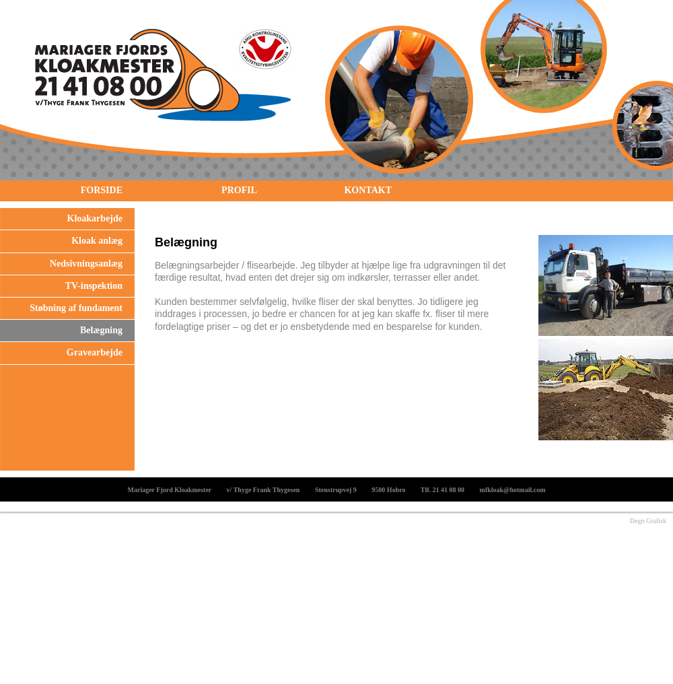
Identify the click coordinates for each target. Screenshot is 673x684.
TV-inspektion (93, 286)
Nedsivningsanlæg (86, 264)
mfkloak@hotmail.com (513, 489)
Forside (101, 190)
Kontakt (368, 190)
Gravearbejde (94, 352)
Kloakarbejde (94, 218)
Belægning (101, 330)
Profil (239, 190)
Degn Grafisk (648, 520)
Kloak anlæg (96, 241)
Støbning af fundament (76, 308)
